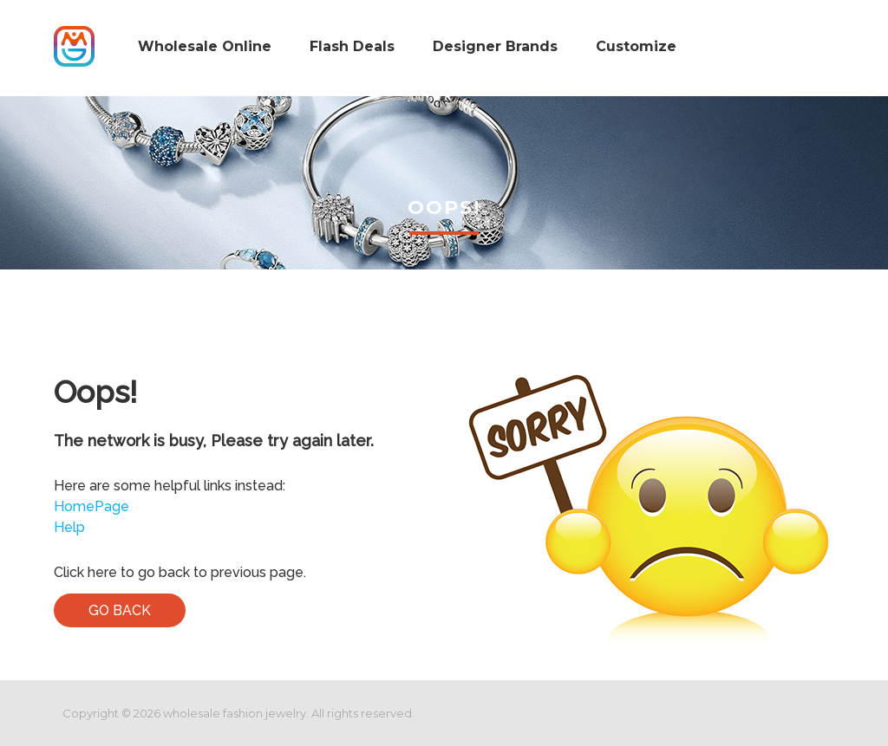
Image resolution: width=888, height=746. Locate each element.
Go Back (119, 610)
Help (69, 527)
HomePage (91, 506)
